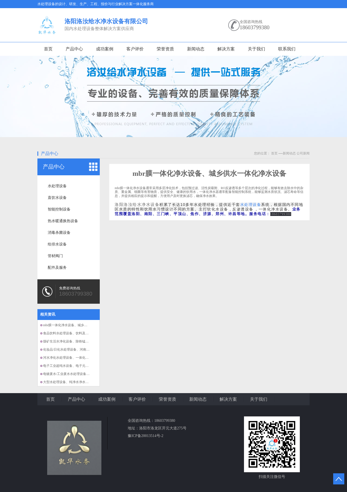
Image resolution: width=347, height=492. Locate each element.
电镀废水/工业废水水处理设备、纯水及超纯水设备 (79, 374)
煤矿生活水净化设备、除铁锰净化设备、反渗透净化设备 (83, 341)
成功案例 (104, 49)
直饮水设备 (57, 198)
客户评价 (135, 49)
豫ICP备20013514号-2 (145, 436)
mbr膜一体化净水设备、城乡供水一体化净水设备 (78, 325)
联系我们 (286, 49)
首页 (48, 49)
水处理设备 (57, 186)
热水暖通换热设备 (63, 221)
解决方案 (226, 49)
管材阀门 (55, 256)
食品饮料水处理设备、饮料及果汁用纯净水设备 (77, 333)
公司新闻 (303, 153)
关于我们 (256, 49)
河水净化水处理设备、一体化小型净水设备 (74, 358)
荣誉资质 (165, 49)
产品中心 (74, 49)
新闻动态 (195, 49)
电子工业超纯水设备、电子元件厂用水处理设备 (77, 366)
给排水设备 (57, 244)
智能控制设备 (59, 209)
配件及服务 (57, 268)
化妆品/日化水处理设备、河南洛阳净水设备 (74, 349)
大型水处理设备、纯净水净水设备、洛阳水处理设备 (80, 382)
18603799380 (254, 27)
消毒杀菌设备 (59, 233)
